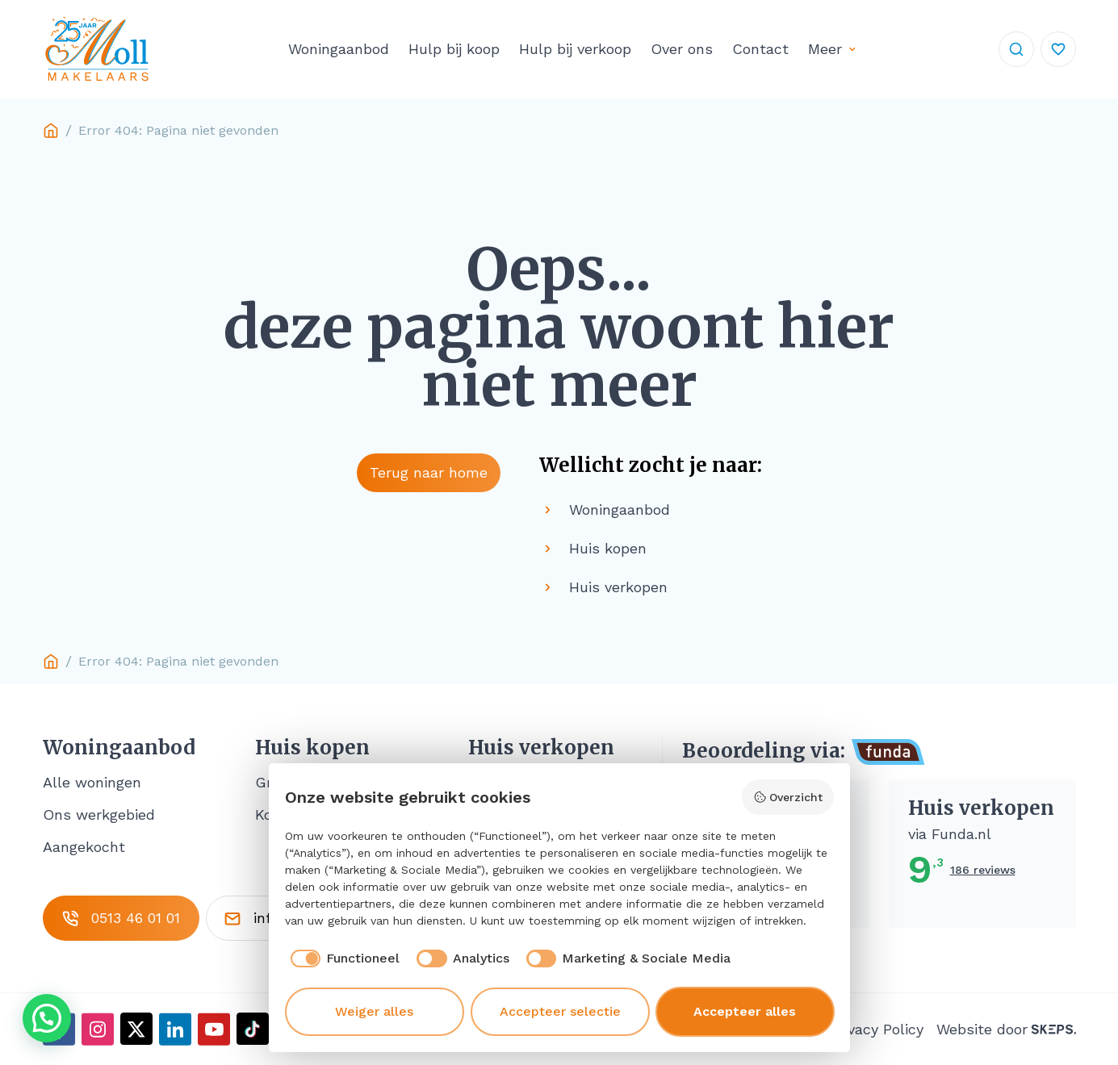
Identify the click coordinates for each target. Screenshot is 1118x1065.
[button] (47, 1018)
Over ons (682, 48)
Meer (825, 48)
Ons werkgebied (99, 814)
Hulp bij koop (454, 48)
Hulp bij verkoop (575, 48)
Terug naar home (429, 472)
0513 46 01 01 (121, 918)
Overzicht (788, 797)
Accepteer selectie (560, 1011)
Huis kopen (312, 748)
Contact (760, 48)
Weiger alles (374, 1011)
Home (51, 131)
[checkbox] (342, 958)
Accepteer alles (744, 1011)
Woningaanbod (338, 48)
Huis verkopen (541, 748)
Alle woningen (92, 782)
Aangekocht (84, 846)
